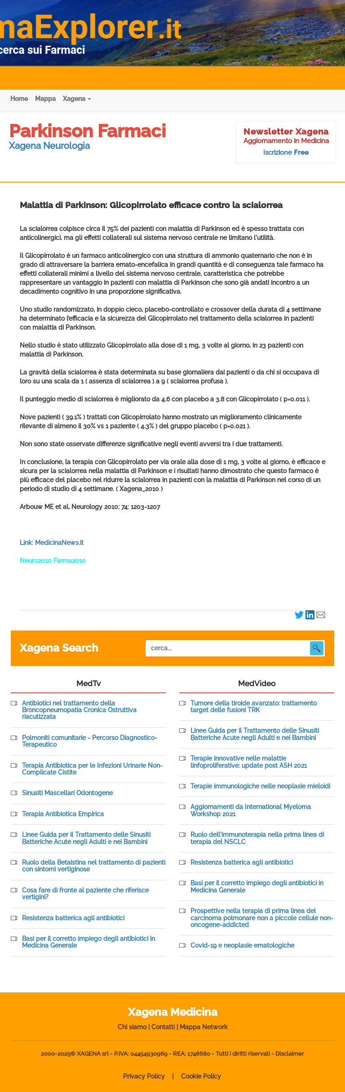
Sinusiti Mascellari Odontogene (67, 793)
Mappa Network (204, 1027)
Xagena (77, 98)
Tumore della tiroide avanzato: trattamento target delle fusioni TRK (253, 706)
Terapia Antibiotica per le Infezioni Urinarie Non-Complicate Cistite (92, 769)
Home (19, 98)
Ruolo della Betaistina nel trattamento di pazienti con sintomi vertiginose (93, 866)
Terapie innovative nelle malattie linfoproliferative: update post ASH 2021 (248, 762)
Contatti (163, 1027)
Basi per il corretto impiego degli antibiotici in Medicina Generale (88, 942)
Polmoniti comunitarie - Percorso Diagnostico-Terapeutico (89, 741)
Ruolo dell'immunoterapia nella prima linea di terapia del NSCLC (257, 838)
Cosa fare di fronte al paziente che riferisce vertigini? (85, 894)
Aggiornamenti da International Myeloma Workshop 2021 (250, 810)
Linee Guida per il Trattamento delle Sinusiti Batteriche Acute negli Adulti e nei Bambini (86, 838)
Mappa (45, 98)
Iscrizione (286, 152)
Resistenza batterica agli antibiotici (73, 918)
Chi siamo (132, 1027)
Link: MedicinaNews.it (52, 542)
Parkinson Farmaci (87, 130)
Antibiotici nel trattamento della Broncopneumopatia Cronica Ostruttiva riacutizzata (79, 710)
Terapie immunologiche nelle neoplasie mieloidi (260, 786)
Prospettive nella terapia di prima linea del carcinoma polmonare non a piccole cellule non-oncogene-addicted (261, 918)
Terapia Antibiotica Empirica (63, 814)
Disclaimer (289, 1053)
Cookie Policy (201, 1076)
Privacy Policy (144, 1076)
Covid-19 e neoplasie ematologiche (242, 945)
